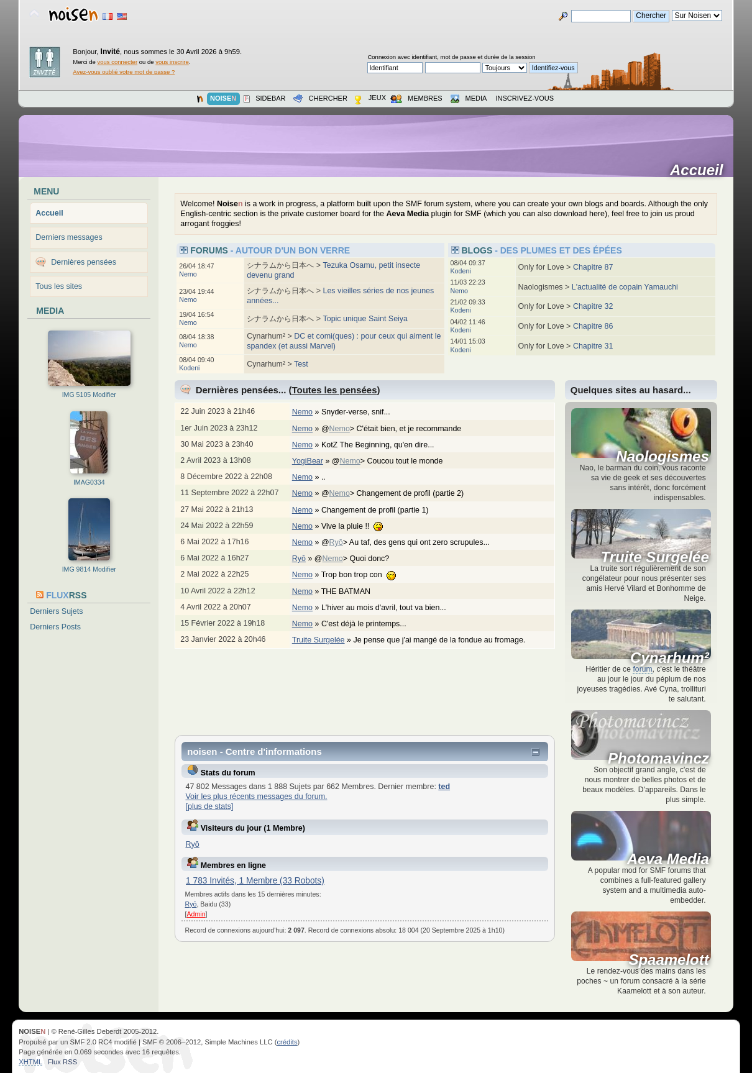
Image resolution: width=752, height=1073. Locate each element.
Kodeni (189, 368)
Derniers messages (68, 237)
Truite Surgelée (318, 640)
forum (642, 669)
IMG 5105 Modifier (89, 394)
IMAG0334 (89, 482)
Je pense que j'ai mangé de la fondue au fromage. (445, 640)
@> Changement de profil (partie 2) (399, 493)
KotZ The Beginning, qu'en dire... (384, 445)
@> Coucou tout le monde (394, 461)
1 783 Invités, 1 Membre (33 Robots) (255, 880)
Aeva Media (668, 859)
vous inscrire (172, 61)
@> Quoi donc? (358, 558)
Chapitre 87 (593, 267)
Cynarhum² (669, 658)
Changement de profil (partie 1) (381, 510)
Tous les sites (58, 286)
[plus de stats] (209, 806)
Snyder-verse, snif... (362, 412)
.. (329, 477)
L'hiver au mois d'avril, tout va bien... (390, 607)
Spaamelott (668, 959)
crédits (287, 1042)
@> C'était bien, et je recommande (397, 428)
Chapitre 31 (593, 346)
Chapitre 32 (593, 306)
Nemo (187, 274)
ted (444, 786)
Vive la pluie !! (358, 526)
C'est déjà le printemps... (370, 623)
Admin (196, 914)
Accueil (700, 170)
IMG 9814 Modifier (89, 569)
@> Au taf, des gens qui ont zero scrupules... (411, 542)
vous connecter (117, 61)
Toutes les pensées (334, 390)
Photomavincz (658, 758)
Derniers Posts (55, 627)
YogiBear (307, 461)
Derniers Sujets (56, 611)
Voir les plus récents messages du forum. (256, 796)
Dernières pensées (83, 262)
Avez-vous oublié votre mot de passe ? (124, 71)
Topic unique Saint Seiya (365, 318)
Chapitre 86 (593, 326)
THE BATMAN (352, 591)
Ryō (336, 542)
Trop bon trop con (364, 574)
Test (301, 364)
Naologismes (662, 456)
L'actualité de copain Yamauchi (625, 287)
